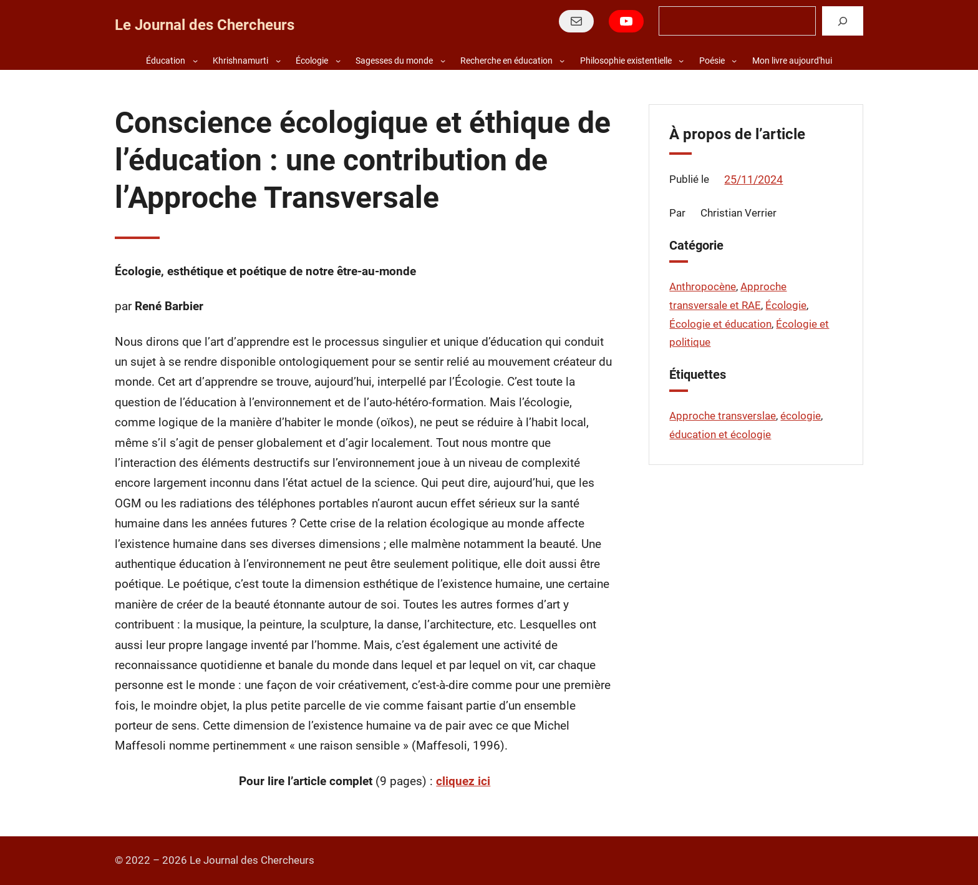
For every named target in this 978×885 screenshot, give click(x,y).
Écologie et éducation (720, 324)
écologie (800, 415)
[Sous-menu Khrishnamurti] (278, 60)
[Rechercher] (842, 21)
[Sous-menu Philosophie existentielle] (681, 60)
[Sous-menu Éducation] (195, 60)
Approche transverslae (722, 415)
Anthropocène (702, 286)
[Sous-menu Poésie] (734, 60)
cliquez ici (463, 781)
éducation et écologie (720, 434)
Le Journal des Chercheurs (204, 25)
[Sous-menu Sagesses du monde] (442, 60)
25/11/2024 (753, 179)
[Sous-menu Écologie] (338, 60)
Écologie (785, 305)
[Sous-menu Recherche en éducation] (561, 60)
